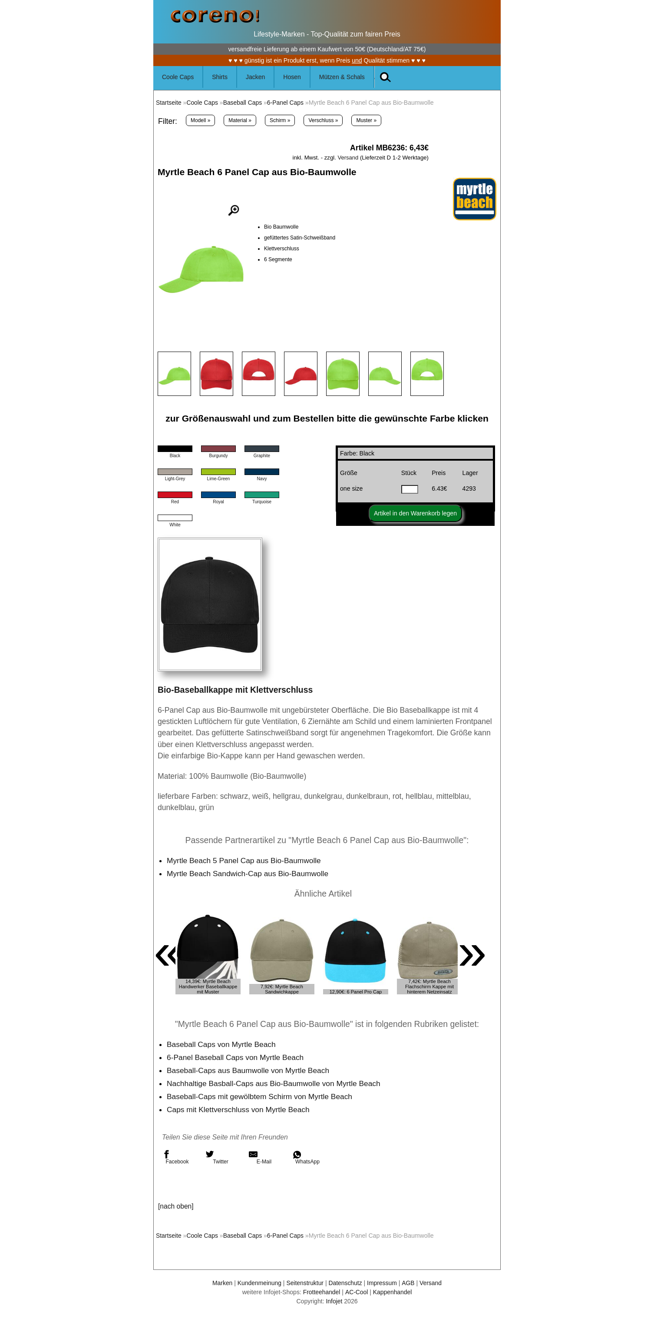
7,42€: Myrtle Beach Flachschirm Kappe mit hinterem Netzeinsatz (429, 986)
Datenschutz (346, 1282)
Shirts (220, 76)
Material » (239, 120)
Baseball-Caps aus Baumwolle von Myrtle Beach (249, 1070)
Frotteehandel (321, 1292)
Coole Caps (178, 76)
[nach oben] (176, 1206)
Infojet (334, 1301)
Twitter (216, 1157)
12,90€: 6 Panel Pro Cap (356, 991)
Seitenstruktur (305, 1282)
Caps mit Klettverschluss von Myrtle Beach (239, 1109)
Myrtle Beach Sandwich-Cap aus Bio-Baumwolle (248, 873)
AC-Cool (356, 1292)
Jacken (255, 76)
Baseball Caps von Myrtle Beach (222, 1044)
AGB (409, 1282)
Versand (347, 157)
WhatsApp (306, 1157)
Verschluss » (323, 120)
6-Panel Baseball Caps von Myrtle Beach (236, 1057)
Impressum (382, 1282)
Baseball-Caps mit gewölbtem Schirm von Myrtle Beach (261, 1096)
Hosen (292, 76)
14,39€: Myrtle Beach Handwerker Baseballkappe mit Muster (208, 986)
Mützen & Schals (342, 76)
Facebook (175, 1157)
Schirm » (280, 120)
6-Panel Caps (286, 102)
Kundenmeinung (258, 1282)
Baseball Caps (244, 102)
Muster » (366, 120)
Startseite (169, 102)
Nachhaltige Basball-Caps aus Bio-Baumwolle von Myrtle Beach (275, 1083)
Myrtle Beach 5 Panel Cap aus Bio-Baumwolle (245, 860)
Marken (221, 1282)
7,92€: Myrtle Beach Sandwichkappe (282, 989)
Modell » (200, 120)
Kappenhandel (393, 1292)
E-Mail (260, 1157)
